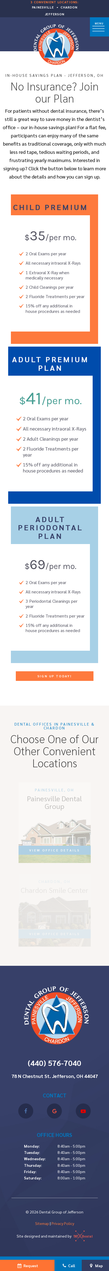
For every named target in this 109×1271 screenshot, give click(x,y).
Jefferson (54, 14)
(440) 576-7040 (54, 1063)
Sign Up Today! (54, 676)
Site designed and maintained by (54, 1235)
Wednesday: (35, 1158)
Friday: (30, 1171)
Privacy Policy (63, 1223)
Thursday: (33, 1165)
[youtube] (83, 1111)
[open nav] (99, 27)
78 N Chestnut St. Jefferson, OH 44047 (54, 1076)
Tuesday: (32, 1152)
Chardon (68, 7)
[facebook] (25, 1111)
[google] (54, 1111)
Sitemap (42, 1223)
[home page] (55, 43)
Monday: (32, 1145)
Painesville (43, 7)
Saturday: (33, 1177)
